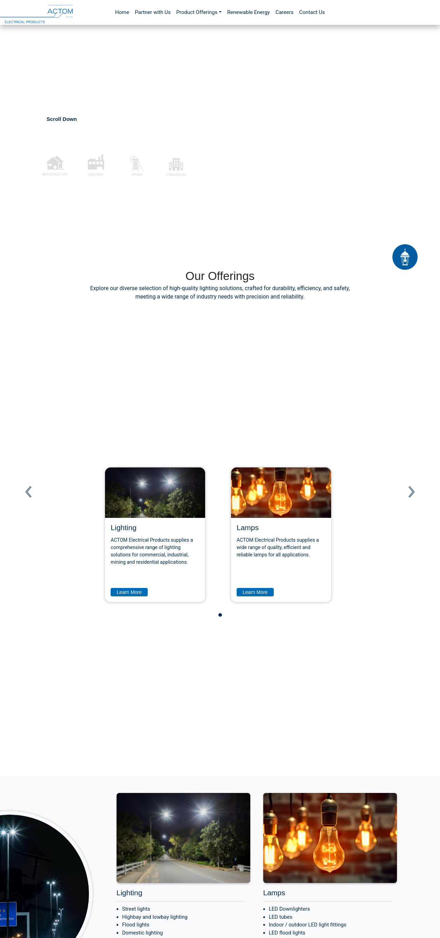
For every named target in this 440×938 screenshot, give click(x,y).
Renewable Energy (248, 12)
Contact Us (312, 12)
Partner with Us (152, 12)
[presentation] (28, 488)
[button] (220, 614)
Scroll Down (62, 119)
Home (122, 12)
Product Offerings (196, 12)
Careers (284, 12)
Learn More (129, 592)
